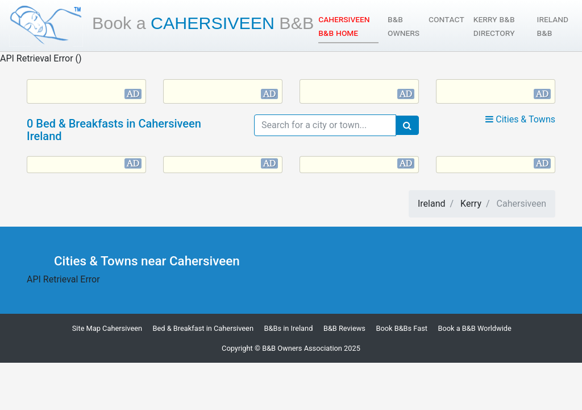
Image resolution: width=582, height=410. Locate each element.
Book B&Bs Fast (401, 328)
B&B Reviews (344, 328)
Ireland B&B (552, 26)
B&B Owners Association (302, 348)
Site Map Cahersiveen (107, 328)
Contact (446, 19)
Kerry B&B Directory (494, 26)
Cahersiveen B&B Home (348, 26)
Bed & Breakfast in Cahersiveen (203, 328)
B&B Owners (403, 26)
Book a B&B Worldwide (475, 328)
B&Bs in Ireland (288, 328)
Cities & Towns (520, 119)
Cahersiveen (203, 22)
